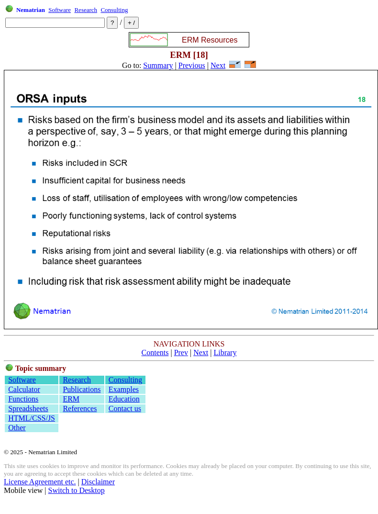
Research (85, 9)
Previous (191, 65)
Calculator (24, 389)
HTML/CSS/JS (31, 418)
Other (16, 428)
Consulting (114, 9)
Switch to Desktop (76, 490)
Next (218, 65)
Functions (23, 399)
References (80, 408)
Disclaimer (98, 482)
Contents (155, 352)
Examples (124, 389)
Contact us (125, 408)
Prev (181, 352)
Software (59, 9)
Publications (81, 389)
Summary (158, 65)
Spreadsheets (28, 408)
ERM (71, 399)
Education (124, 399)
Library (224, 352)
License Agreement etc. (40, 482)
